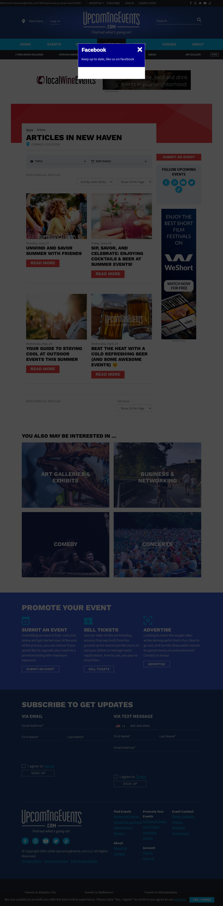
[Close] (140, 49)
